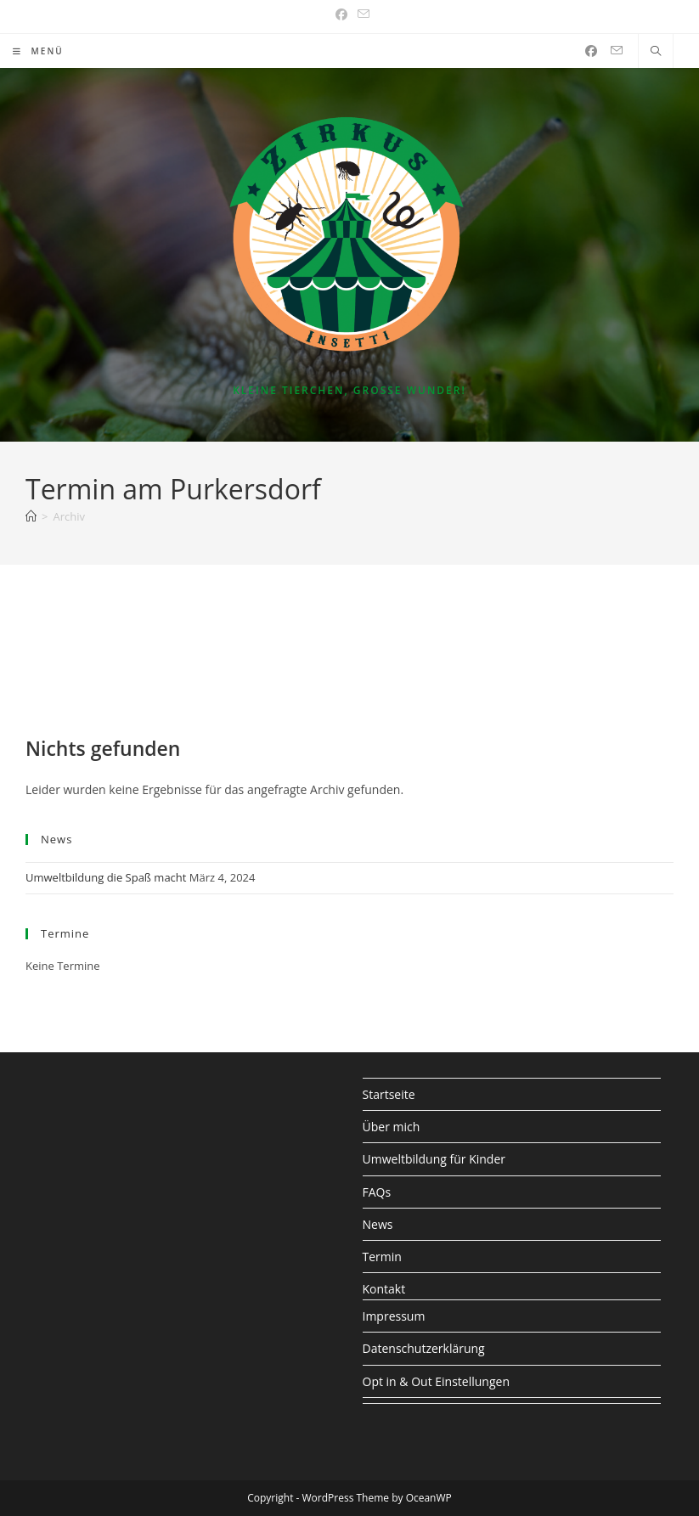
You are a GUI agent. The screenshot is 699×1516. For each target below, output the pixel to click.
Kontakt (384, 1289)
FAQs (377, 1192)
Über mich (391, 1127)
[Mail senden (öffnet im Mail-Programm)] (360, 14)
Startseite (389, 1094)
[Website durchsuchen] (656, 51)
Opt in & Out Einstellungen (436, 1381)
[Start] (31, 516)
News (378, 1224)
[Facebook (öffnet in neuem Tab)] (341, 14)
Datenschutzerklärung (424, 1348)
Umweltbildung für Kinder (434, 1159)
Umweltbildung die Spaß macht (105, 877)
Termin (382, 1256)
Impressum (394, 1316)
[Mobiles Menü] (38, 51)
